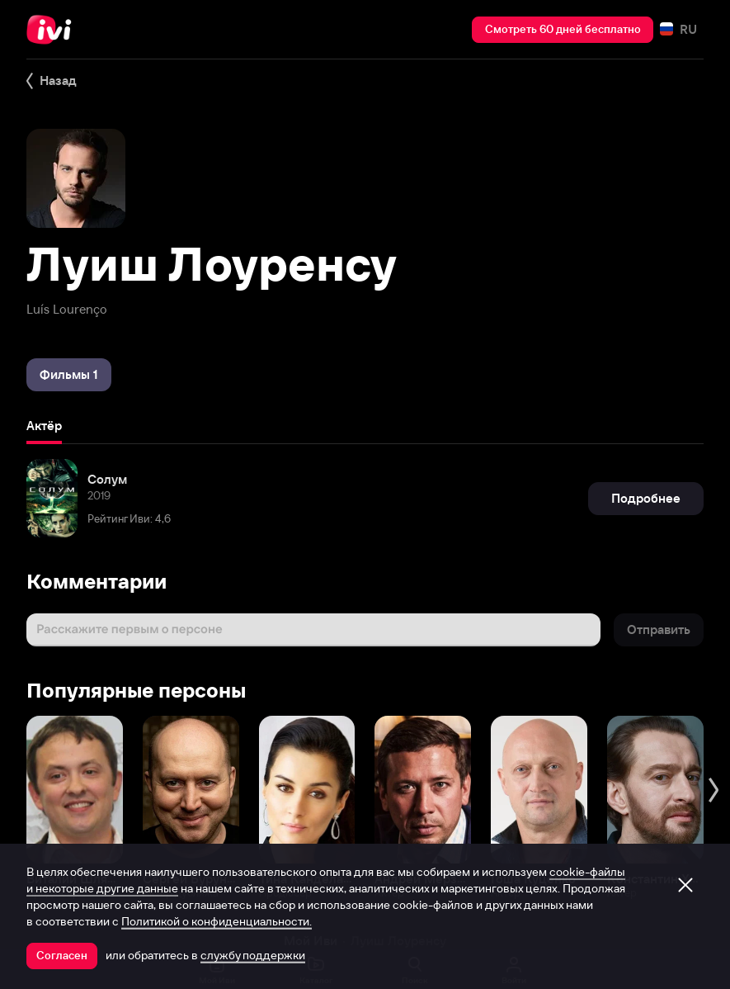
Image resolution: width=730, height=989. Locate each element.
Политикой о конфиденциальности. (216, 921)
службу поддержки (252, 955)
